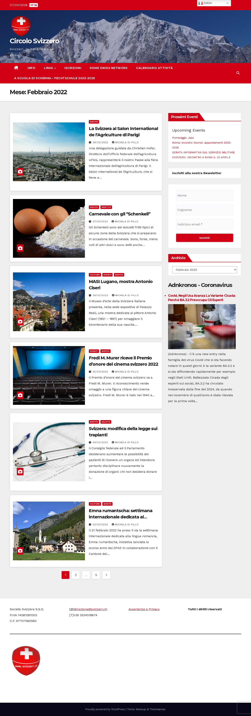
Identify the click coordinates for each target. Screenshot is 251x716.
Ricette (106, 207)
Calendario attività (154, 68)
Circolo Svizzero (34, 41)
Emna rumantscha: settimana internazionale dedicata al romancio (120, 517)
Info (31, 68)
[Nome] (204, 195)
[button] (238, 73)
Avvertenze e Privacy (144, 609)
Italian (205, 3)
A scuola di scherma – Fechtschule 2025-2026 (54, 78)
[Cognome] (204, 210)
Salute (106, 422)
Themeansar (157, 709)
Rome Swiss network (108, 68)
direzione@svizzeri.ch (90, 609)
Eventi (107, 275)
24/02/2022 (101, 442)
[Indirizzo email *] (204, 224)
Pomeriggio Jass (183, 137)
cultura (95, 275)
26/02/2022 (101, 295)
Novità (94, 122)
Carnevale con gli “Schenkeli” (119, 214)
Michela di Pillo (125, 142)
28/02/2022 (101, 142)
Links (49, 68)
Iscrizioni (72, 68)
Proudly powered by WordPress (105, 709)
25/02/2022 (101, 371)
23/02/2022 (101, 524)
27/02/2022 (101, 221)
